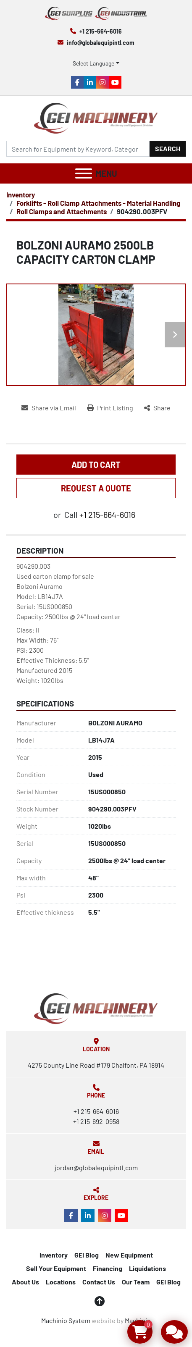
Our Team (136, 1282)
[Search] (78, 149)
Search (167, 148)
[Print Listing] (110, 408)
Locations (61, 1282)
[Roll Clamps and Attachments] (61, 211)
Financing (107, 1268)
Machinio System (65, 1320)
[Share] (157, 408)
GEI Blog (86, 1255)
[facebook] (77, 82)
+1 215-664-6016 (100, 31)
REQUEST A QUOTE (96, 488)
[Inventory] (20, 194)
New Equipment (129, 1255)
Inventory (53, 1255)
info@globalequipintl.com (100, 42)
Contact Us (98, 1282)
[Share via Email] (49, 408)
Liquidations (147, 1268)
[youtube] (115, 82)
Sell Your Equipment (56, 1268)
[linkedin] (90, 82)
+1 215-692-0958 (96, 1121)
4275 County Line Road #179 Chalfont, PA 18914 (96, 1065)
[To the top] (100, 1301)
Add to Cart (96, 465)
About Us (25, 1282)
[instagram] (102, 82)
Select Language (93, 63)
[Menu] (83, 173)
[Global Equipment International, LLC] (96, 1007)
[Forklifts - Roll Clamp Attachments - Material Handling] (98, 203)
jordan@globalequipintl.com (96, 1167)
